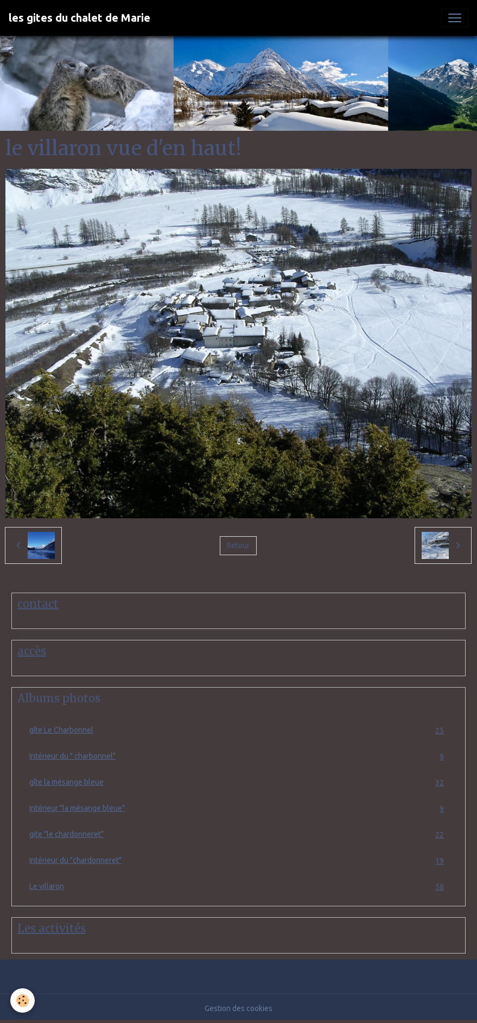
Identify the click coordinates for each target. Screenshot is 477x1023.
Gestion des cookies (238, 1008)
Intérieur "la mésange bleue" (238, 808)
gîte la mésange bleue (238, 782)
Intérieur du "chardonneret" (238, 860)
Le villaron (238, 886)
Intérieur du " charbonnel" (238, 756)
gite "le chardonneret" (238, 834)
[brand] (79, 18)
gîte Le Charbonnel (238, 730)
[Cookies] (23, 1000)
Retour (238, 545)
